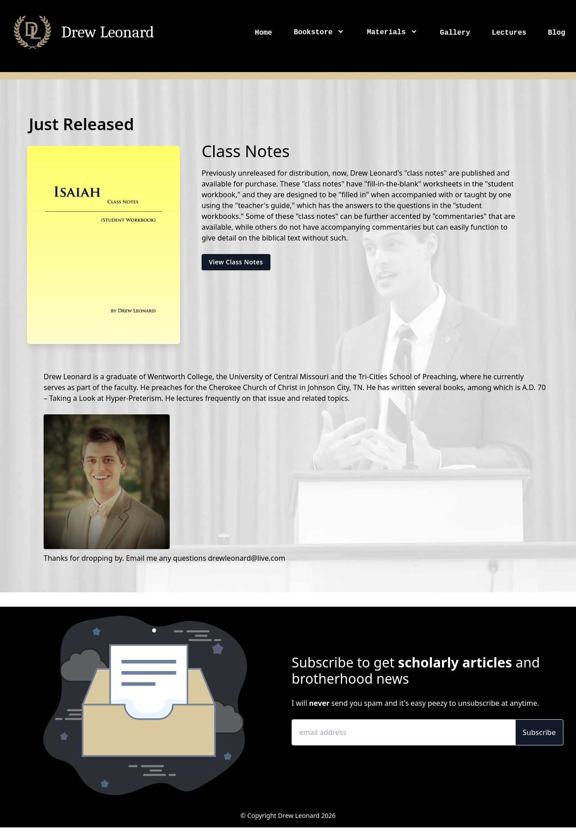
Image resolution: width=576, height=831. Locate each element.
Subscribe (539, 732)
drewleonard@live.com (246, 558)
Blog (556, 33)
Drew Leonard (107, 32)
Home (263, 33)
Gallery (455, 33)
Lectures (509, 33)
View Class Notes (236, 262)
